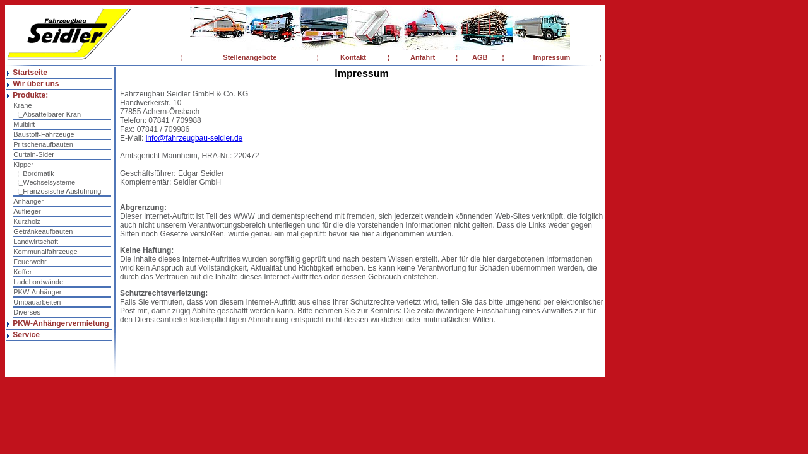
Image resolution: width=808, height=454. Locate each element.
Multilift (24, 124)
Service (26, 334)
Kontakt (353, 57)
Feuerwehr (30, 261)
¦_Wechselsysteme (44, 182)
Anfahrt (422, 57)
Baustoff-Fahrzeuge (43, 134)
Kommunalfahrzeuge (45, 251)
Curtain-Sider (33, 154)
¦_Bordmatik (33, 173)
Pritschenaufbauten (43, 144)
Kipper (23, 164)
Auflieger (26, 211)
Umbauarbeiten (37, 302)
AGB (479, 57)
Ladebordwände (38, 282)
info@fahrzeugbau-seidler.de (194, 138)
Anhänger (28, 201)
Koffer (22, 272)
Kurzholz (26, 221)
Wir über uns (36, 83)
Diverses (26, 312)
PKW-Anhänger (37, 292)
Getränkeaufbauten (43, 231)
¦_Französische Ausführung (57, 191)
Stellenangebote (249, 57)
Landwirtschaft (35, 241)
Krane (22, 105)
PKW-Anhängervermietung (61, 323)
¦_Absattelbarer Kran (47, 114)
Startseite (30, 72)
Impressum (552, 57)
